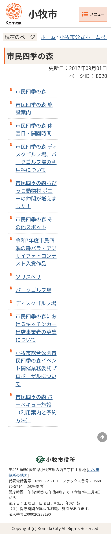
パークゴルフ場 (33, 290)
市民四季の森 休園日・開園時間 (34, 129)
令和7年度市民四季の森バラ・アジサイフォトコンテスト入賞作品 (36, 251)
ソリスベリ (28, 276)
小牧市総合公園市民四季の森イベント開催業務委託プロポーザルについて (36, 368)
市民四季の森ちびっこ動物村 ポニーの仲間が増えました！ (36, 194)
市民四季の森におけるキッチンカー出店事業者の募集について (36, 327)
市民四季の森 (31, 91)
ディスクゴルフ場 (36, 303)
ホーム (48, 37)
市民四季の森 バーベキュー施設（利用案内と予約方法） (36, 408)
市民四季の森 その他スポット (34, 223)
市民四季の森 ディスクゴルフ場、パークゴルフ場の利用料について (36, 158)
